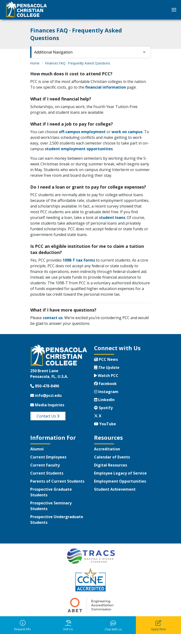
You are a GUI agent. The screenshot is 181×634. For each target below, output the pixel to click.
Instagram (106, 391)
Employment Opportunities (120, 481)
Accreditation (107, 449)
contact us (53, 317)
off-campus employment (82, 131)
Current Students (46, 473)
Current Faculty (45, 465)
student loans (112, 217)
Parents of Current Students (57, 481)
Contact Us (48, 416)
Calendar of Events (112, 457)
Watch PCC (106, 375)
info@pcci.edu (46, 395)
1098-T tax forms (79, 260)
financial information (105, 87)
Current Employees (48, 457)
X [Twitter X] (97, 415)
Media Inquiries (47, 405)
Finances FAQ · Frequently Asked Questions (77, 63)
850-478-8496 (44, 386)
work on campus (127, 131)
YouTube (105, 423)
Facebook (105, 383)
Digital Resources (110, 465)
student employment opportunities (79, 148)
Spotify (103, 407)
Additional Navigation (53, 52)
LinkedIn (104, 399)
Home (34, 63)
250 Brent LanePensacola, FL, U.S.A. (49, 373)
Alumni (37, 449)
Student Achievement (115, 489)
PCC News (106, 359)
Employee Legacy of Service (120, 473)
